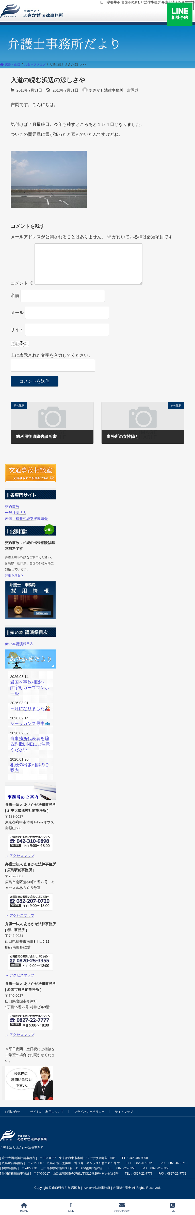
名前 (15, 295)
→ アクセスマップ (19, 856)
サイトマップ (124, 1112)
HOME (24, 1207)
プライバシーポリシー (89, 1112)
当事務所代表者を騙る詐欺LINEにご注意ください (30, 744)
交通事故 (12, 507)
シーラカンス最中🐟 (30, 723)
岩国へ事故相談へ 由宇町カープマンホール (29, 688)
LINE (71, 1207)
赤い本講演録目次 (19, 644)
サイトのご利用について (47, 1112)
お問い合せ (12, 1112)
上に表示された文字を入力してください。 (52, 355)
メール (17, 312)
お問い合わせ (121, 1207)
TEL (172, 1207)
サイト (17, 329)
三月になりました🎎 (30, 708)
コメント (22, 283)
